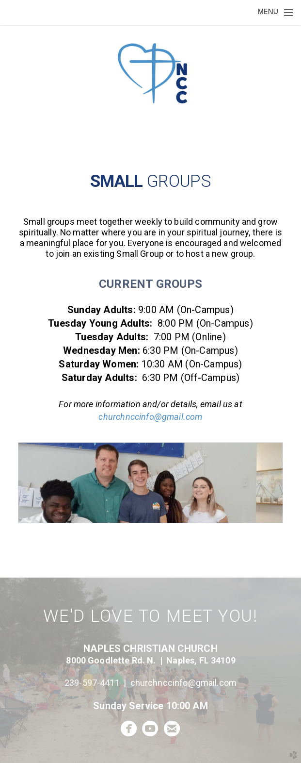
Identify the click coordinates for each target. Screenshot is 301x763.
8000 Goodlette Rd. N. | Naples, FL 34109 (150, 660)
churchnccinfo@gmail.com (150, 417)
